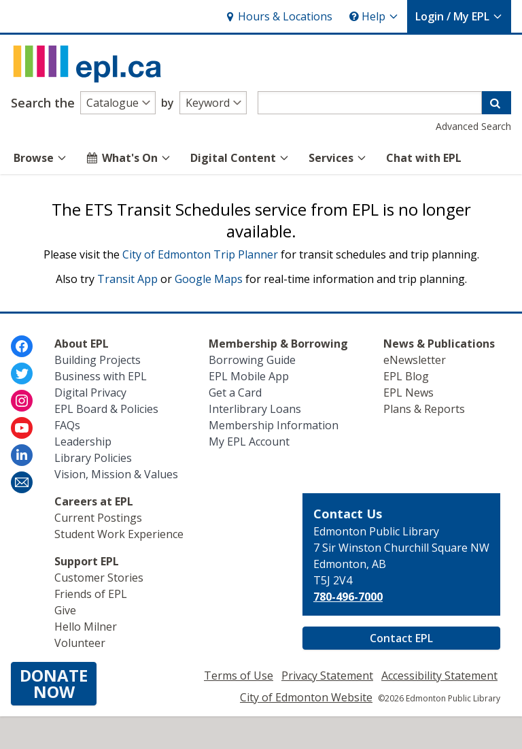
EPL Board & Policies (106, 408)
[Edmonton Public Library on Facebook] (22, 346)
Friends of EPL (90, 593)
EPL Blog (406, 376)
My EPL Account (249, 441)
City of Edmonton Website (306, 697)
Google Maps (209, 278)
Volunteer (79, 642)
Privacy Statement (327, 675)
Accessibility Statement (439, 675)
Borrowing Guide (252, 359)
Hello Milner (85, 626)
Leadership (82, 441)
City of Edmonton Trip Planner (200, 254)
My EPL (459, 16)
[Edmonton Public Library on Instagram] (22, 401)
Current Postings (98, 517)
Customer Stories (98, 577)
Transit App (127, 278)
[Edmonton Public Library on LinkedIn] (22, 455)
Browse (40, 157)
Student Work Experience (119, 534)
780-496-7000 (348, 596)
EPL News (408, 392)
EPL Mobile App (249, 376)
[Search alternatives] (118, 102)
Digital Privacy (90, 392)
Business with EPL (100, 376)
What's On (128, 158)
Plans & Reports (424, 408)
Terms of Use (238, 675)
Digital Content (240, 157)
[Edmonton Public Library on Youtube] (22, 428)
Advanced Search (473, 126)
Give (65, 610)
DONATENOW (54, 683)
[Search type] (213, 102)
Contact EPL (401, 638)
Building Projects (97, 359)
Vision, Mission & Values (116, 474)
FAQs (67, 425)
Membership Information (273, 425)
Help (374, 16)
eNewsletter (414, 359)
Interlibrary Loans (255, 408)
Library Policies (93, 457)
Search (43, 103)
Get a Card (235, 392)
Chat (424, 158)
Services (338, 157)
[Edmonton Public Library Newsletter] (22, 482)
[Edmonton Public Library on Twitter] (22, 373)
